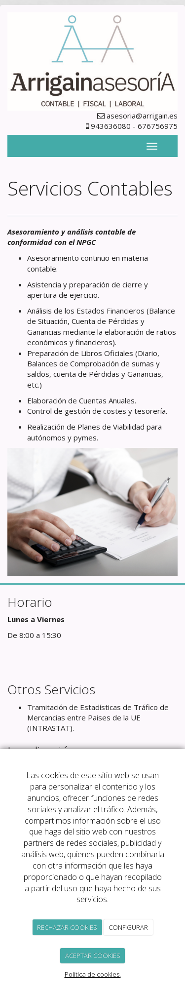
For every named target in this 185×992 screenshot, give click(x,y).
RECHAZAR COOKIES (67, 927)
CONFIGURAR (128, 927)
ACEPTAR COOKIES (92, 955)
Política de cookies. (93, 974)
